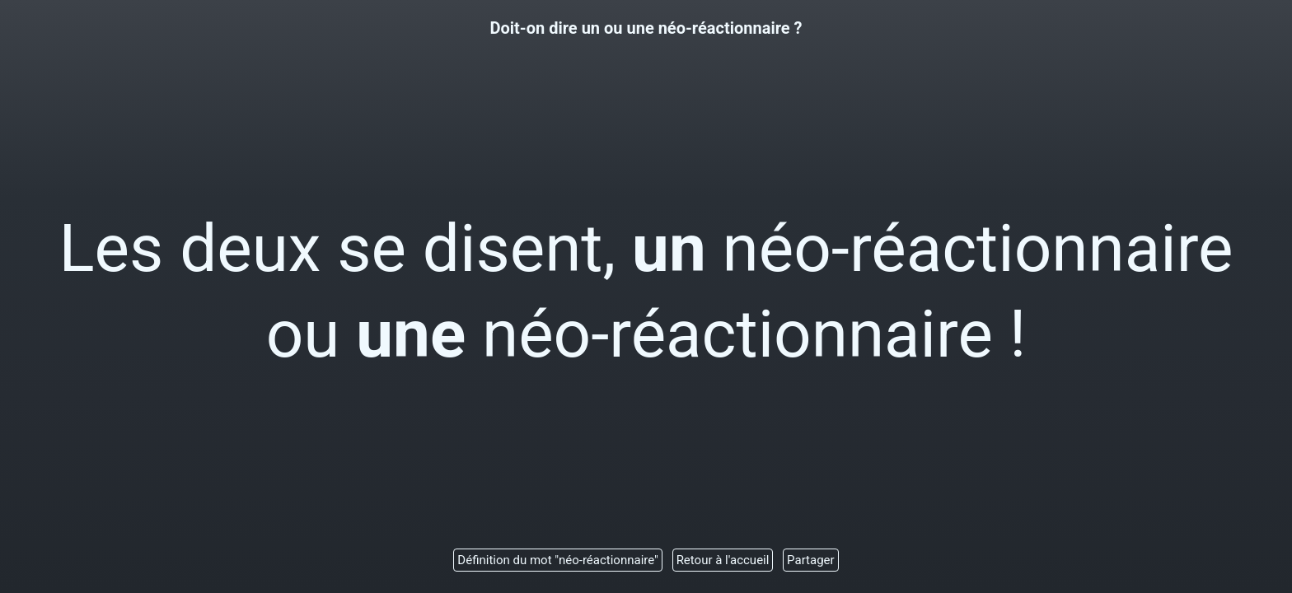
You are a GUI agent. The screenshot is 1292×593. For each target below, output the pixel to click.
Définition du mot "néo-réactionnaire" (557, 560)
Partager (811, 560)
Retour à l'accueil (723, 560)
